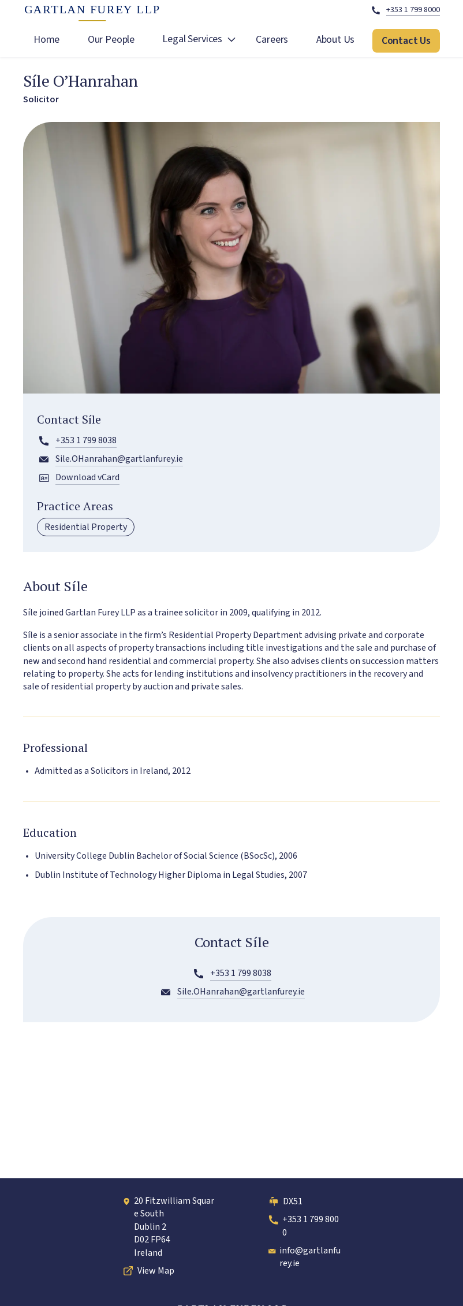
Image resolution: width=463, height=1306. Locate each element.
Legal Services (192, 39)
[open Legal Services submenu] (231, 40)
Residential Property (85, 527)
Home (46, 39)
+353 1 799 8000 (303, 1225)
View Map (147, 1271)
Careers (272, 39)
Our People (111, 39)
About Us (335, 39)
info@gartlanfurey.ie (304, 1257)
